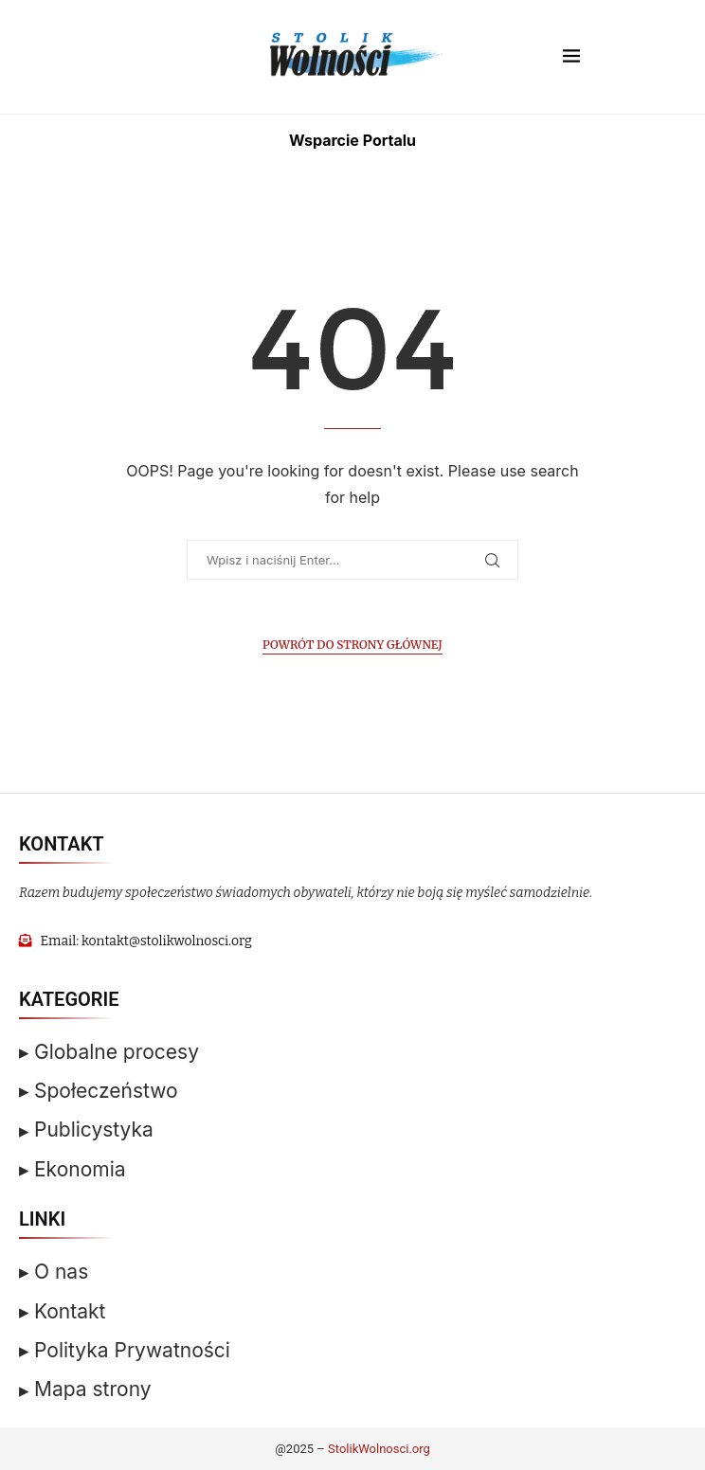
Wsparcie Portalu (352, 140)
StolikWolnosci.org (379, 1449)
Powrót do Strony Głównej (352, 644)
